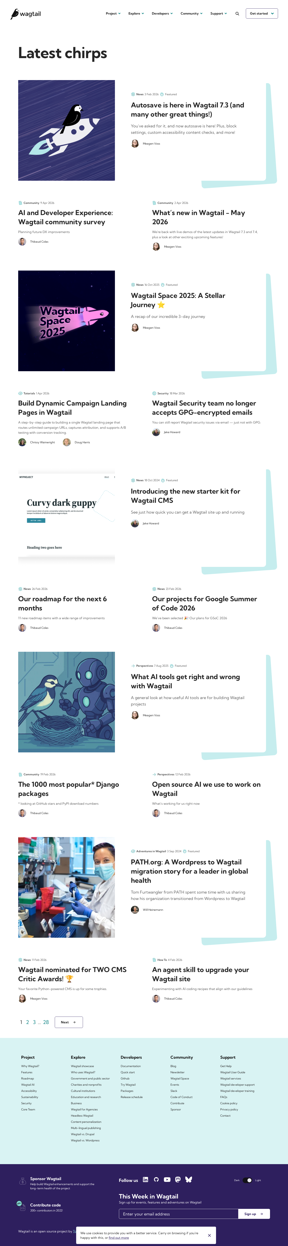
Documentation (131, 1066)
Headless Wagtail (82, 1115)
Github (125, 1078)
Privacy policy (229, 1109)
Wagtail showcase (82, 1066)
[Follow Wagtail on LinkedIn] (145, 1181)
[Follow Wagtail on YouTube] (167, 1181)
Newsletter (177, 1072)
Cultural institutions (83, 1091)
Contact (225, 1115)
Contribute (177, 1103)
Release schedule (132, 1097)
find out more (119, 1238)
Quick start (128, 1072)
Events (174, 1084)
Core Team (28, 1109)
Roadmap (27, 1078)
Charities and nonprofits (86, 1084)
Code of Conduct (181, 1097)
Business (76, 1103)
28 (47, 1021)
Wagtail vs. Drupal (82, 1134)
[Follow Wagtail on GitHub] (156, 1181)
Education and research (86, 1097)
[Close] (209, 1235)
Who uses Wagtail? (83, 1072)
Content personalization (86, 1122)
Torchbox (80, 1231)
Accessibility (29, 1091)
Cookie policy (228, 1103)
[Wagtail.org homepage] (25, 13)
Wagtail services (230, 1078)
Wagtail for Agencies (84, 1109)
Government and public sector (90, 1078)
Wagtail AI (27, 1084)
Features (26, 1072)
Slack (173, 1091)
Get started (262, 13)
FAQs (223, 1097)
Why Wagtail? (30, 1066)
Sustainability (29, 1097)
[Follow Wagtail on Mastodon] (177, 1181)
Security (26, 1103)
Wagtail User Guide (232, 1072)
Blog (173, 1066)
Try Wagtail (128, 1084)
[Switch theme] (247, 1180)
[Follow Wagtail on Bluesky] (188, 1181)
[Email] (178, 1214)
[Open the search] (237, 13)
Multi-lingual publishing (86, 1128)
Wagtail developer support (237, 1084)
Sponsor (175, 1109)
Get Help (226, 1066)
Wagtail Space (179, 1078)
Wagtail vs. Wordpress (85, 1140)
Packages (127, 1091)
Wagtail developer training (237, 1091)
